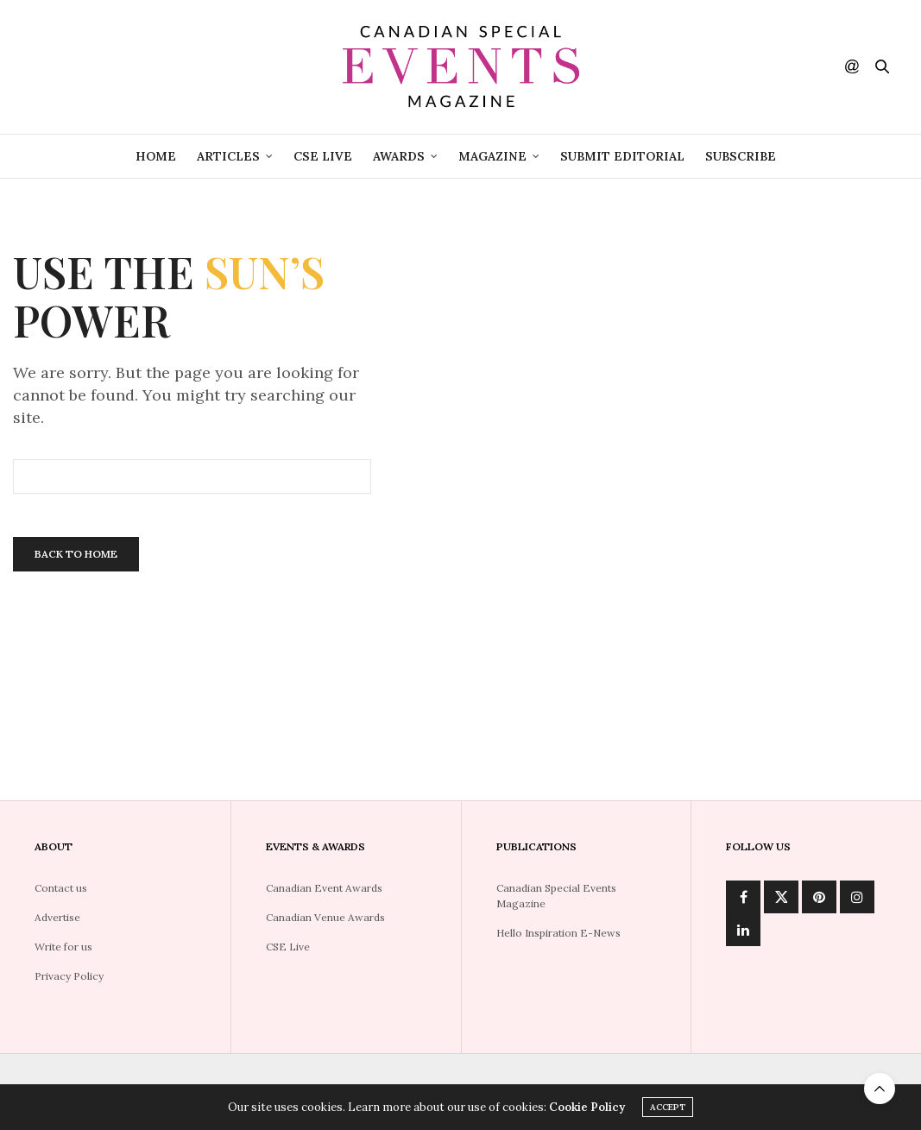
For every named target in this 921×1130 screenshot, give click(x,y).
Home (156, 156)
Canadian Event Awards (324, 887)
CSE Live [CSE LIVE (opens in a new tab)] (322, 156)
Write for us (63, 946)
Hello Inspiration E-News (558, 932)
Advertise (57, 917)
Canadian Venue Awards (325, 917)
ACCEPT (667, 1107)
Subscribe (740, 156)
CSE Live (288, 946)
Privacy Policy (69, 975)
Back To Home (76, 553)
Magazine (492, 156)
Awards (399, 156)
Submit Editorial (622, 156)
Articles (228, 156)
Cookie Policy (587, 1107)
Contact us (61, 887)
